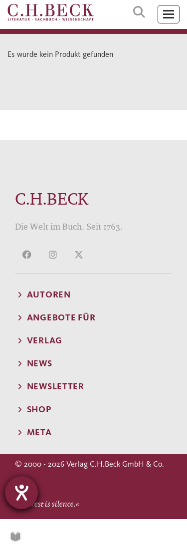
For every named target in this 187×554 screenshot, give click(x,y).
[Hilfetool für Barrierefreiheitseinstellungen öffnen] (21, 492)
